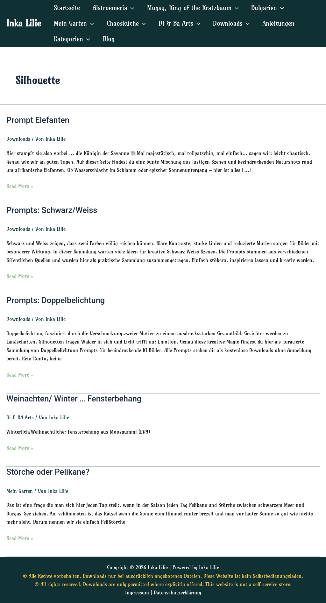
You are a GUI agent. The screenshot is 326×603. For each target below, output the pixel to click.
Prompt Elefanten (38, 120)
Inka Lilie (23, 23)
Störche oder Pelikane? (48, 471)
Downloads (18, 139)
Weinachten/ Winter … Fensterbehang (75, 398)
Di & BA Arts (20, 417)
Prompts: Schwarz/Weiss (52, 210)
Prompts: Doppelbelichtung (56, 300)
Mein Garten (19, 490)
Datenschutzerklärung (177, 592)
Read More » (20, 185)
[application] (130, 8)
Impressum (137, 592)
